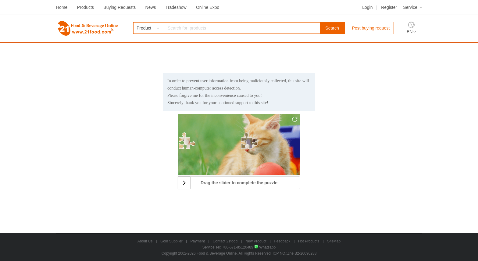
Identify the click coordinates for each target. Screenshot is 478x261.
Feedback (282, 241)
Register (389, 7)
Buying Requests (119, 7)
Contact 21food (225, 241)
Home (61, 7)
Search (332, 28)
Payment (198, 241)
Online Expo (207, 7)
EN (409, 31)
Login (367, 7)
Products (85, 7)
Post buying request (371, 28)
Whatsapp (265, 247)
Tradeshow (176, 7)
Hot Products (308, 241)
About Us (144, 241)
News (150, 7)
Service (410, 7)
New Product (255, 241)
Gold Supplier (171, 241)
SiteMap (334, 241)
